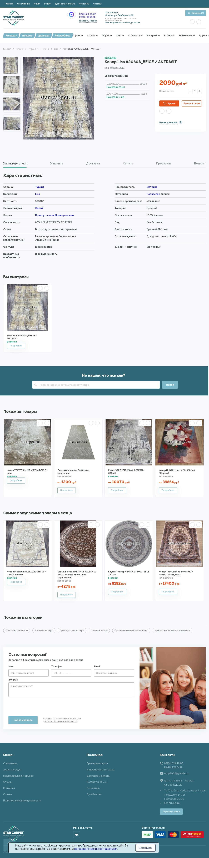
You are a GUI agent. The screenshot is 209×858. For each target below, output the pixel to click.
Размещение (185, 35)
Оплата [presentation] (128, 163)
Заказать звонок (88, 21)
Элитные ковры (99, 630)
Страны (91, 35)
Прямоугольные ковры (72, 630)
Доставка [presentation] (93, 163)
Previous (12, 61)
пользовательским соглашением (95, 848)
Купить (171, 103)
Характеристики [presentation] (15, 163)
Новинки (27, 35)
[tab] (15, 163)
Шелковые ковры (44, 630)
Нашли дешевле (168, 122)
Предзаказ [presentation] (163, 163)
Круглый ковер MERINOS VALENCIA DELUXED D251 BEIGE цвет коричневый (76, 575)
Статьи (7, 794)
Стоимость (134, 35)
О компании (23, 4)
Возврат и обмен (97, 782)
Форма (105, 35)
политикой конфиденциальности (61, 721)
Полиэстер (153, 194)
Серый (39, 208)
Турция (32, 49)
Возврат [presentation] (200, 163)
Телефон (56, 666)
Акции (37, 4)
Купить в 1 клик (191, 103)
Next (12, 127)
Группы (76, 35)
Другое (203, 35)
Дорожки (43, 35)
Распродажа (62, 35)
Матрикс (45, 49)
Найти (170, 384)
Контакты (84, 4)
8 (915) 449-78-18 (87, 17)
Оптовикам (93, 788)
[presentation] (34, 705)
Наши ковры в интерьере (18, 775)
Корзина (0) (198, 13)
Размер (168, 35)
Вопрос (13, 679)
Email (97, 666)
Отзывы (97, 4)
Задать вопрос (23, 720)
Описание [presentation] (56, 163)
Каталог (11, 35)
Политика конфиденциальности (22, 800)
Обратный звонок (171, 811)
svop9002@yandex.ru (176, 773)
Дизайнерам (94, 794)
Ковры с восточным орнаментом (172, 630)
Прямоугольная (44, 215)
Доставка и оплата (65, 4)
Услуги (47, 4)
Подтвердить (145, 847)
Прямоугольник (64, 215)
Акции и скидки (12, 769)
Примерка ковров (97, 763)
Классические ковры (17, 630)
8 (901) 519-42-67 (87, 14)
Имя (10, 666)
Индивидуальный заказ (100, 769)
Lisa (56, 49)
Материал (152, 35)
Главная (9, 4)
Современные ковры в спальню (131, 630)
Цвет (118, 35)
